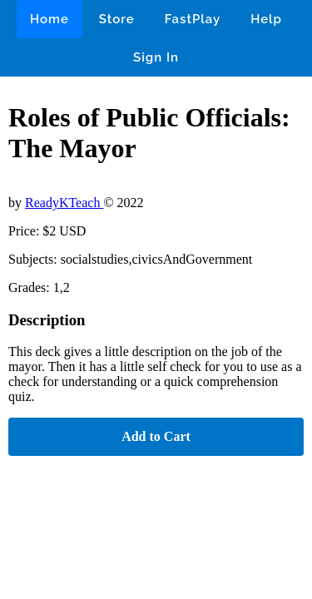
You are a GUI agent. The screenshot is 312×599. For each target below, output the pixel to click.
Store (117, 19)
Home (49, 19)
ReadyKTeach (64, 203)
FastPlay (193, 19)
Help (266, 19)
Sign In (156, 57)
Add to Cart (156, 436)
